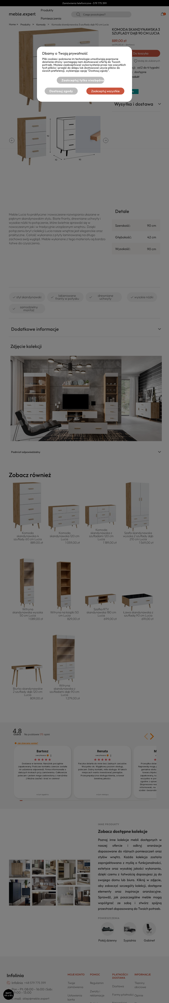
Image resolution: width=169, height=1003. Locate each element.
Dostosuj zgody (61, 91)
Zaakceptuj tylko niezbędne (83, 80)
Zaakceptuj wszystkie (105, 91)
